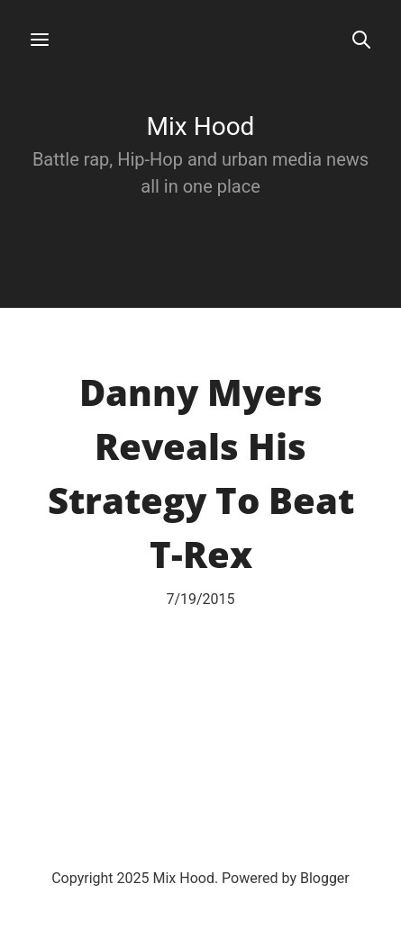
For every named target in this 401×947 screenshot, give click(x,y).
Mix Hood (201, 126)
